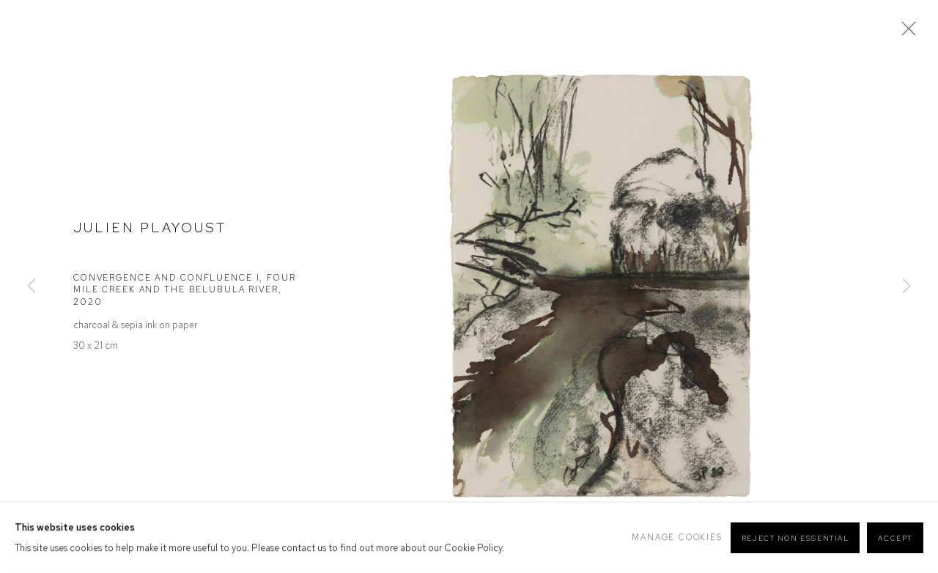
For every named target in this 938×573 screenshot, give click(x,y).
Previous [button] (31, 286)
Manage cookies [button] (677, 537)
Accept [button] (895, 538)
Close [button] (905, 33)
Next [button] (906, 286)
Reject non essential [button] (795, 538)
